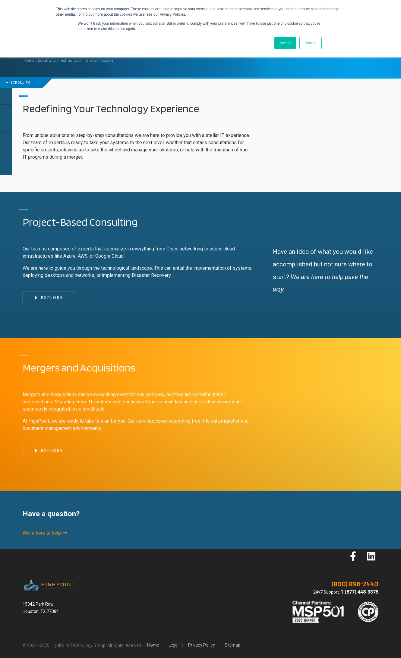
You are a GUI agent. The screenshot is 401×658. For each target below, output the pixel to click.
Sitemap (232, 645)
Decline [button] (311, 43)
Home (29, 60)
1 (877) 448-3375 (359, 592)
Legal (173, 645)
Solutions (46, 60)
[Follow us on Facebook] (353, 556)
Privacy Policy (201, 645)
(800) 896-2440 (355, 583)
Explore (48, 298)
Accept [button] (285, 43)
